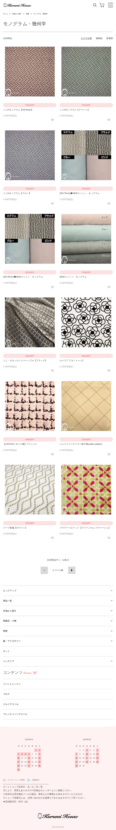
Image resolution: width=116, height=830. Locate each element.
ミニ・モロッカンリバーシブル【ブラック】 (25, 360)
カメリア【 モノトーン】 (72, 360)
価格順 (99, 38)
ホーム (5, 14)
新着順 (109, 38)
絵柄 (27, 14)
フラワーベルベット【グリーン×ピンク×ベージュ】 (85, 527)
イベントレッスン (12, 684)
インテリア (8, 661)
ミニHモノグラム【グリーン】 (75, 109)
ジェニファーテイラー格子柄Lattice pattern (81, 444)
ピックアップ (9, 590)
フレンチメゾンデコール (15, 714)
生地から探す (17, 14)
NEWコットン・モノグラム (73, 277)
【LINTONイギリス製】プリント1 (20, 444)
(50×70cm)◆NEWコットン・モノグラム (80, 193)
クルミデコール (11, 704)
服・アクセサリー (12, 641)
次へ (71, 570)
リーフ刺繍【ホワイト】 (15, 527)
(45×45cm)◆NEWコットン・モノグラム (23, 277)
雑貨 (5, 631)
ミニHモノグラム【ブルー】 (17, 193)
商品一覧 (7, 600)
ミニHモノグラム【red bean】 (18, 109)
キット (6, 651)
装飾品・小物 (9, 621)
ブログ (6, 694)
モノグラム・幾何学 (40, 14)
